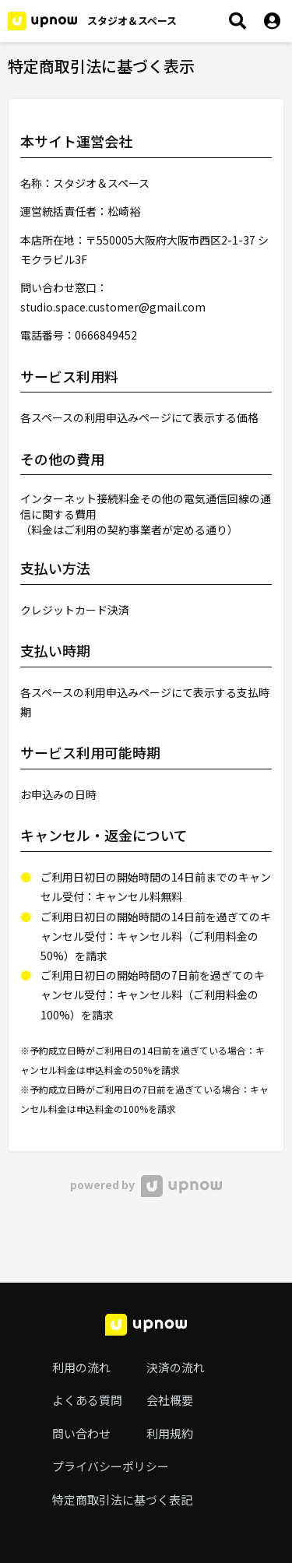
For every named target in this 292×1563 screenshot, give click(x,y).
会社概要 (169, 1400)
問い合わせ (81, 1433)
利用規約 (169, 1433)
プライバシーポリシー (110, 1466)
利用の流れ (81, 1367)
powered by (146, 1184)
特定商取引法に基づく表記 (122, 1499)
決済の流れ (175, 1367)
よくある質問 (87, 1400)
